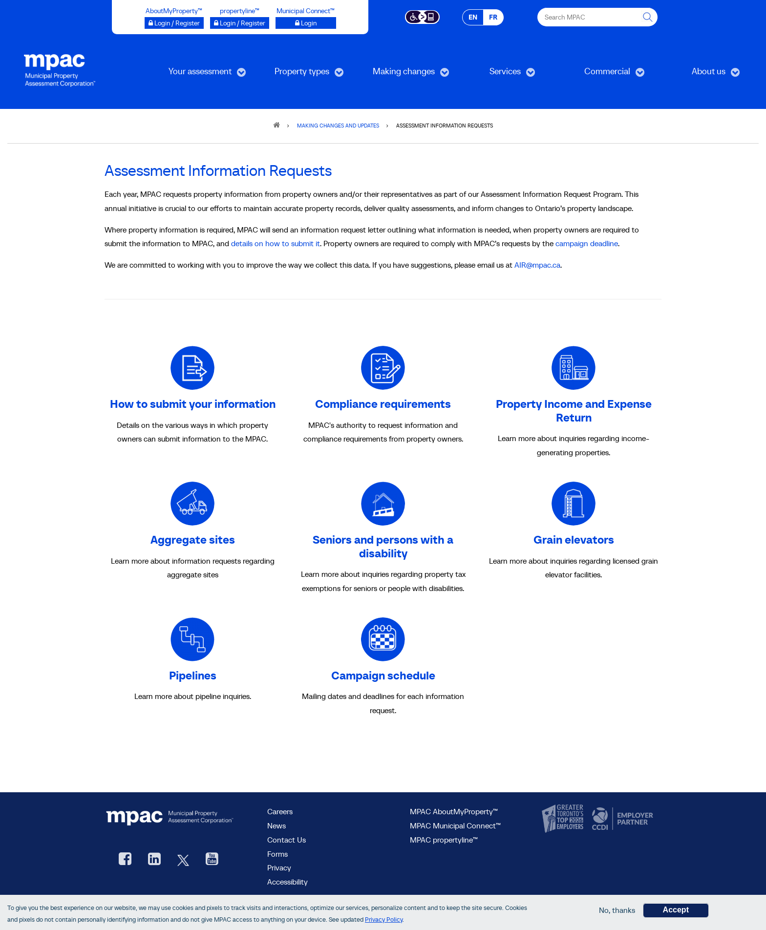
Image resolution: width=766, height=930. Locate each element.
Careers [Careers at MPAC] (280, 811)
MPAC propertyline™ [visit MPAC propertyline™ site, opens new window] (444, 840)
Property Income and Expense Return (574, 410)
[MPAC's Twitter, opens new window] (183, 860)
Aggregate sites (192, 539)
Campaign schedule (383, 675)
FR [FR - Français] (493, 17)
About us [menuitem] (700, 74)
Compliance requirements (383, 404)
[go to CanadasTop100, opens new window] (564, 819)
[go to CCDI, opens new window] (621, 819)
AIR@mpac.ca (537, 265)
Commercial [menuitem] (601, 74)
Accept (676, 911)
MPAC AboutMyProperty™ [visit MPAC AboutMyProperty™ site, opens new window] (454, 811)
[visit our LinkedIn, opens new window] (154, 859)
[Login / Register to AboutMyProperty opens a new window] (174, 23)
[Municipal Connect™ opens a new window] (306, 23)
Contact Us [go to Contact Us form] (286, 840)
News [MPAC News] (276, 825)
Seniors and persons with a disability (383, 546)
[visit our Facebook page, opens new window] (125, 859)
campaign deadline (586, 243)
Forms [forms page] (277, 854)
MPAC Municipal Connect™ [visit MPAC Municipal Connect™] (455, 825)
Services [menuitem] (495, 74)
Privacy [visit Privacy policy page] (279, 867)
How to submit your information (193, 404)
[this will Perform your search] (648, 17)
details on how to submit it (275, 243)
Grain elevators (573, 539)
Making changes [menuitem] (402, 74)
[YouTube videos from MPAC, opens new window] (212, 859)
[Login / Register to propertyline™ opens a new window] (239, 23)
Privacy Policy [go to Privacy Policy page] (384, 920)
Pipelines (192, 675)
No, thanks (617, 911)
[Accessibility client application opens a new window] (422, 16)
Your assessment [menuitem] (198, 74)
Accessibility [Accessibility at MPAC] (287, 882)
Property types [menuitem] (298, 74)
